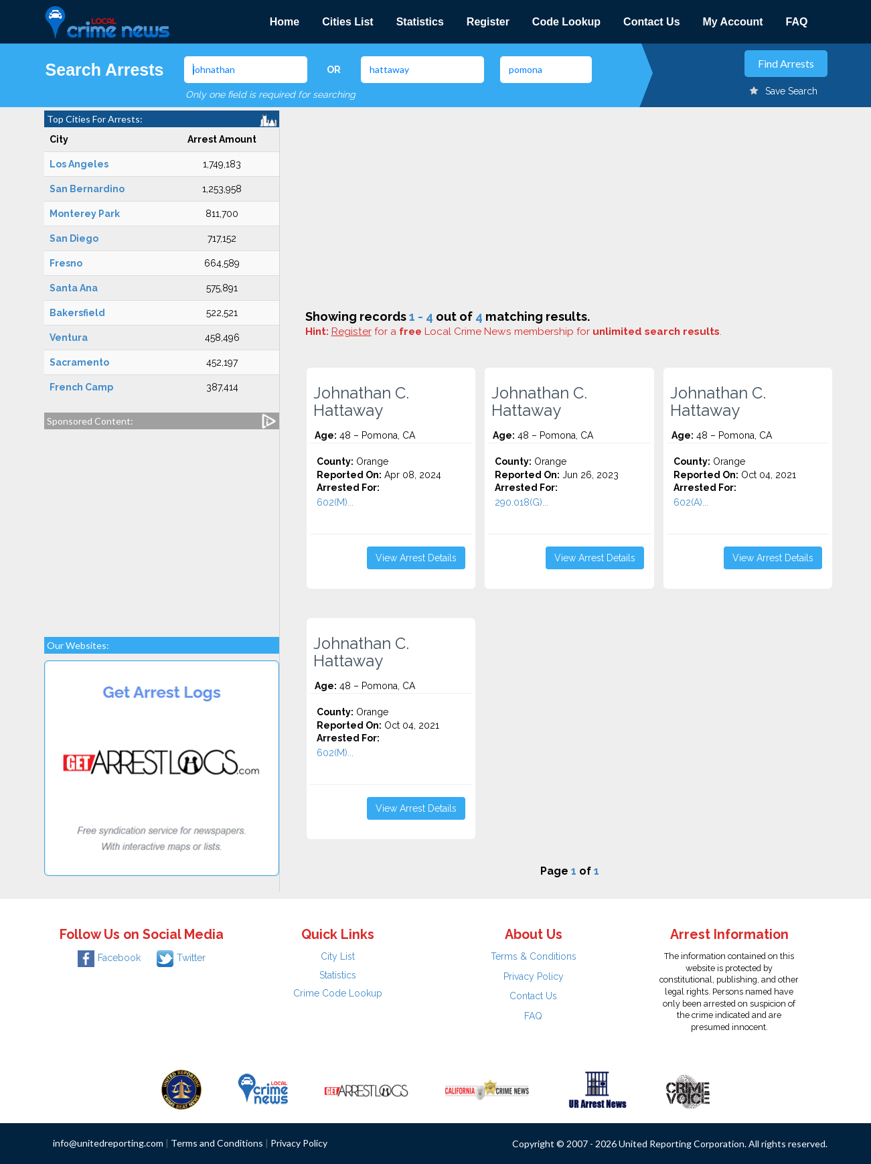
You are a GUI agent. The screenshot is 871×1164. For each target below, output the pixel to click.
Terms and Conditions (217, 1143)
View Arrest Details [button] (416, 558)
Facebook (109, 957)
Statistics (420, 21)
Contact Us (651, 21)
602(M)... (335, 502)
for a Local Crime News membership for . (526, 331)
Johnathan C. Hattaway (361, 402)
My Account (733, 21)
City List (338, 956)
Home (284, 21)
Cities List (347, 21)
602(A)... (691, 502)
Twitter (181, 957)
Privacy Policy (533, 976)
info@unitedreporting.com (108, 1143)
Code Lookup (566, 21)
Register (488, 21)
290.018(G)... (521, 502)
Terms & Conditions (533, 956)
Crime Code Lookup (337, 993)
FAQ (797, 21)
